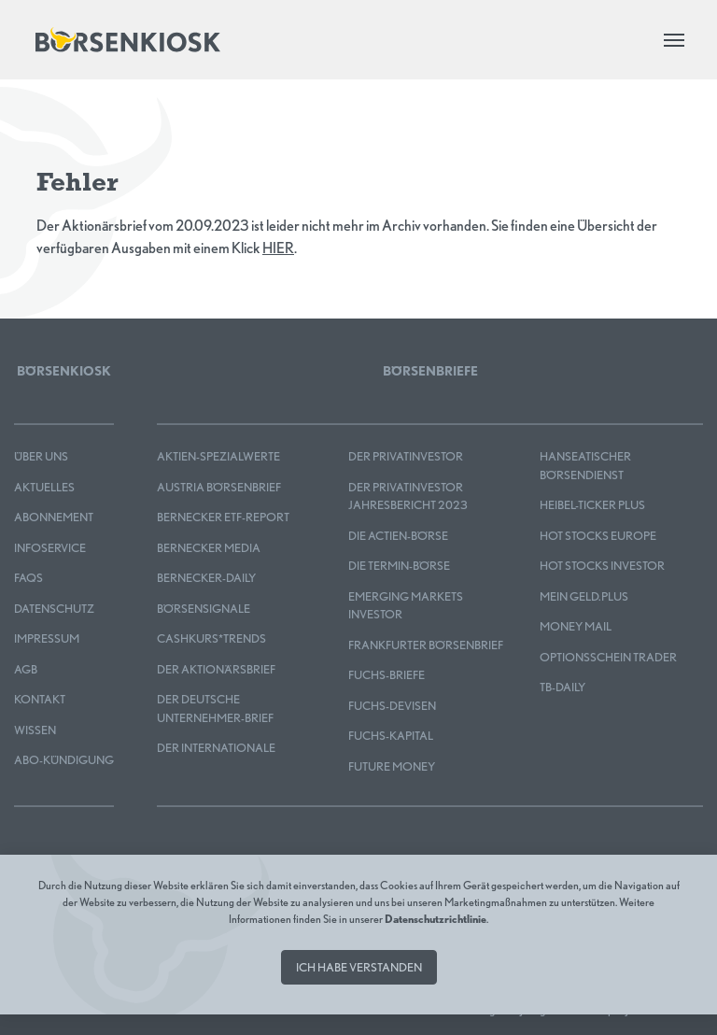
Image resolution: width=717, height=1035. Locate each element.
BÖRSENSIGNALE (203, 609)
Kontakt (39, 699)
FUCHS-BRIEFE (386, 675)
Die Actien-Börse (398, 536)
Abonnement (53, 517)
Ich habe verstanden (359, 967)
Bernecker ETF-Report (223, 517)
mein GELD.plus (584, 596)
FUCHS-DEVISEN (392, 706)
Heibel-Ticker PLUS (592, 505)
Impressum (46, 638)
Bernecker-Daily (206, 578)
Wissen (35, 730)
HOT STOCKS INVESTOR (602, 566)
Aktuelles (44, 487)
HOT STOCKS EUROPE (598, 536)
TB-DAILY (562, 687)
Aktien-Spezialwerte (218, 456)
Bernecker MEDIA (208, 548)
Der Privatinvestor (405, 456)
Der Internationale (216, 748)
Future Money (391, 766)
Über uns (41, 456)
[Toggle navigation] (674, 40)
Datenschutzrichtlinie (435, 919)
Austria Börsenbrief (219, 487)
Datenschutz (54, 609)
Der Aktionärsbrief (216, 669)
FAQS (28, 578)
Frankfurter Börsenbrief (425, 645)
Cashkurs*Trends (211, 638)
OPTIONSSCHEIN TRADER (608, 657)
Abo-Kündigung (64, 760)
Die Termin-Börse (399, 566)
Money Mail (576, 626)
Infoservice (50, 548)
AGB (25, 669)
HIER (278, 248)
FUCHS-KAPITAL (390, 736)
